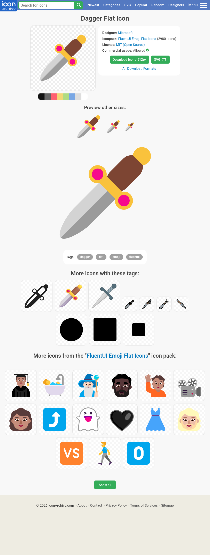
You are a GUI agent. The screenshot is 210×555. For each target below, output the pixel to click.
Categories (111, 5)
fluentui (134, 257)
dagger (85, 257)
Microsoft (125, 33)
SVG (127, 5)
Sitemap (167, 505)
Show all (105, 485)
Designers (176, 5)
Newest (93, 5)
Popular (141, 5)
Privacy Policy (116, 505)
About (82, 505)
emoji (116, 257)
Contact (96, 505)
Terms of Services (144, 505)
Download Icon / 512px (129, 60)
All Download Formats (139, 68)
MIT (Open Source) (130, 45)
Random (157, 5)
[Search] (78, 5)
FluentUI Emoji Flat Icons (137, 39)
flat (101, 257)
